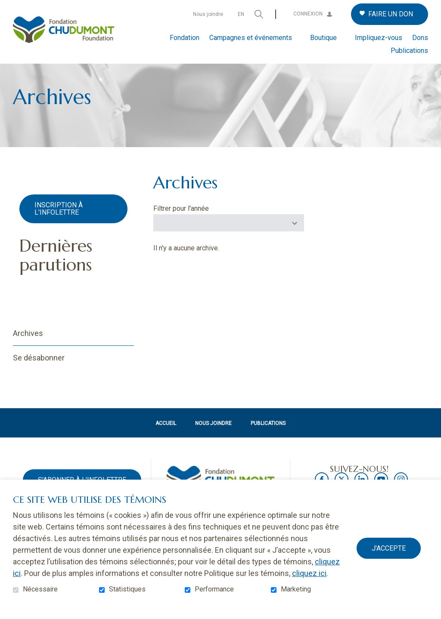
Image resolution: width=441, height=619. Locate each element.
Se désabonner (39, 371)
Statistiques (127, 589)
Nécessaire (40, 589)
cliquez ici (309, 573)
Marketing (296, 589)
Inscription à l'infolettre (58, 223)
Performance (214, 589)
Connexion (308, 14)
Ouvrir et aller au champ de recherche (259, 14)
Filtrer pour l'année (181, 222)
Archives (28, 346)
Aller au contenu (6, 6)
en (241, 14)
